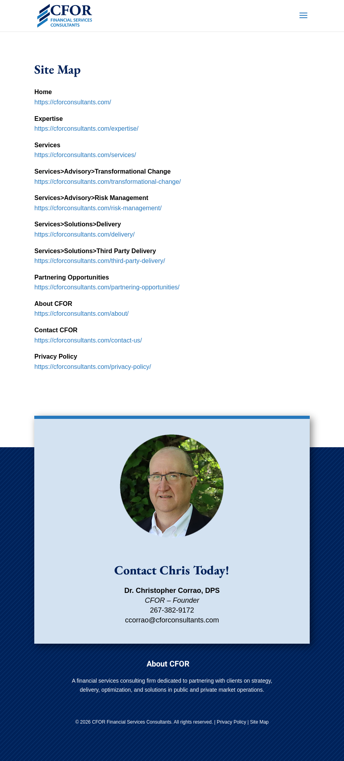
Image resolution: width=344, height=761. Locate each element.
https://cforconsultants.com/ (72, 102)
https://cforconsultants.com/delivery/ (84, 234)
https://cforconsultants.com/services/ (85, 155)
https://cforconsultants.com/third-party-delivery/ (99, 260)
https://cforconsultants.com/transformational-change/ (107, 181)
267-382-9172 (172, 610)
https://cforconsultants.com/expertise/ (86, 128)
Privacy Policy (231, 722)
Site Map (259, 722)
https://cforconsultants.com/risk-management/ (98, 208)
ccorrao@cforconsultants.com (172, 620)
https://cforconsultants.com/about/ (81, 313)
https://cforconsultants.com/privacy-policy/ (92, 366)
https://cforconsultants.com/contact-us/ (88, 340)
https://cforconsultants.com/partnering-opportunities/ (106, 287)
